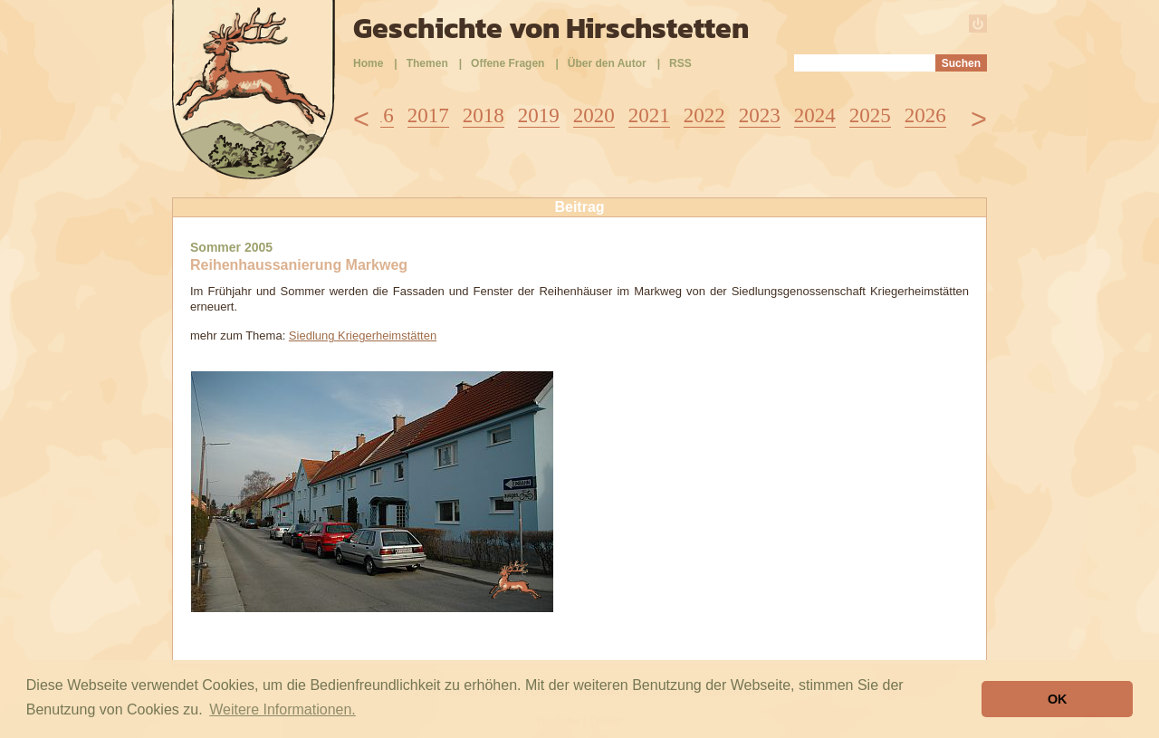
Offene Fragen (507, 63)
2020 (594, 115)
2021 (649, 115)
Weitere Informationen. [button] (282, 709)
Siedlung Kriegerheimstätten (362, 335)
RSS (680, 63)
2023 (760, 115)
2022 (704, 115)
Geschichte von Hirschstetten (551, 28)
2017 (428, 115)
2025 (870, 115)
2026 (925, 115)
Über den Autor (607, 63)
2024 (815, 115)
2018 (483, 115)
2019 (539, 115)
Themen (427, 63)
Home (368, 63)
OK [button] (1058, 699)
